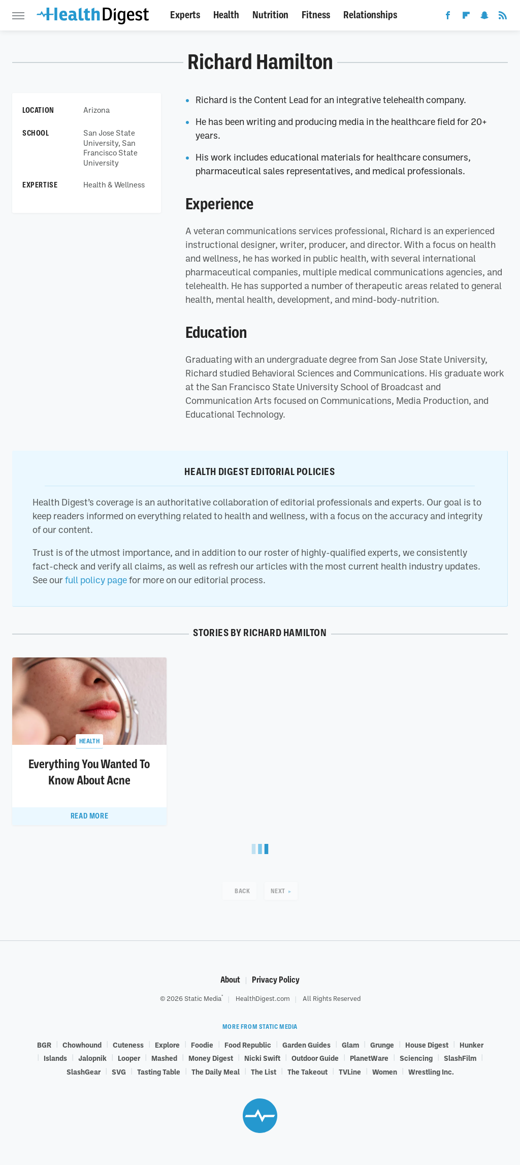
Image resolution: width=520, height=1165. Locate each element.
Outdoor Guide (315, 1057)
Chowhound (82, 1044)
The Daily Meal (215, 1071)
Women (384, 1071)
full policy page (96, 579)
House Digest (426, 1044)
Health (226, 15)
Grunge (382, 1044)
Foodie (202, 1044)
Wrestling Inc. (431, 1071)
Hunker (471, 1044)
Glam (350, 1044)
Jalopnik (92, 1057)
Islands (55, 1057)
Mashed (164, 1057)
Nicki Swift (262, 1057)
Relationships (370, 15)
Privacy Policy (276, 980)
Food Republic (247, 1044)
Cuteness (128, 1044)
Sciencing (416, 1057)
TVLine (350, 1071)
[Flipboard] (466, 17)
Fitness (316, 15)
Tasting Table (158, 1071)
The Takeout (307, 1071)
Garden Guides (306, 1044)
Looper (129, 1057)
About (230, 980)
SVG (119, 1071)
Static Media (202, 998)
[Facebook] (448, 17)
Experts (185, 15)
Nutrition (270, 15)
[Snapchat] (484, 17)
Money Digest (210, 1057)
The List (263, 1071)
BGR (44, 1044)
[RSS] (503, 17)
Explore (167, 1044)
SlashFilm (460, 1057)
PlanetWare (369, 1057)
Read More (89, 816)
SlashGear (84, 1071)
